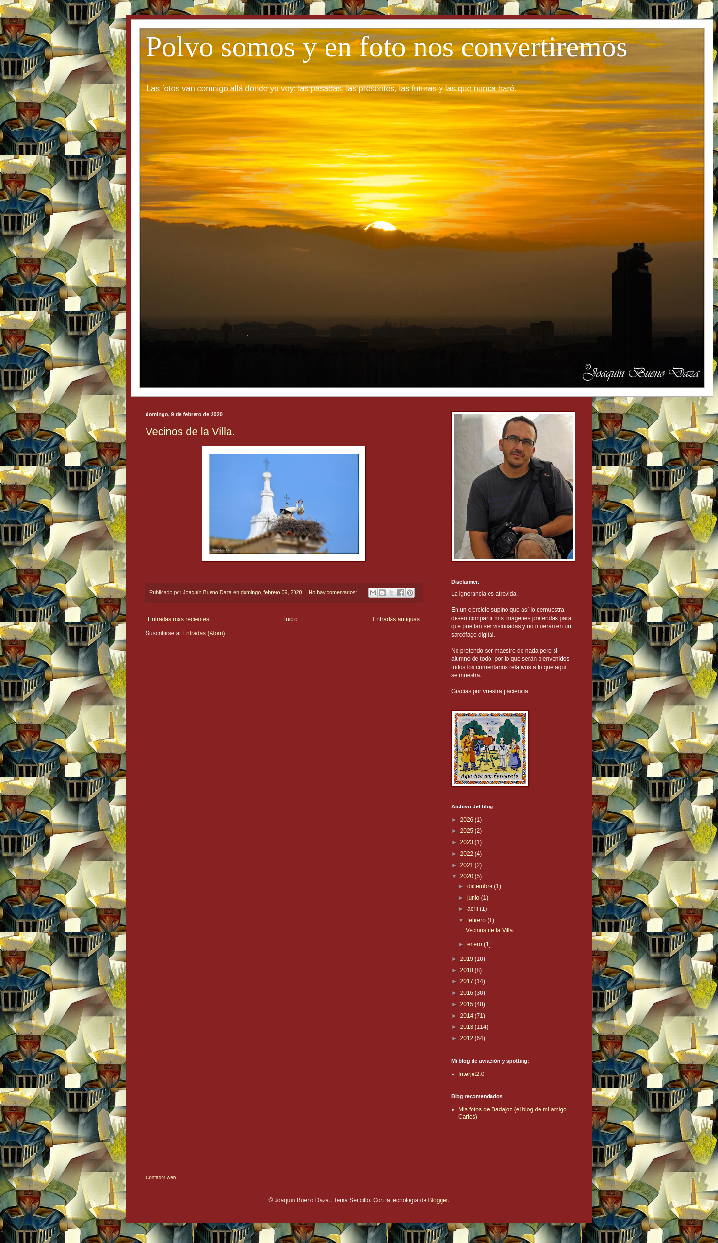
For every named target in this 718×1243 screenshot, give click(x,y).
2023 (467, 842)
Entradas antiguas (396, 619)
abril (473, 909)
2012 (467, 1038)
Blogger (438, 1200)
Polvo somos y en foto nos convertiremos (386, 47)
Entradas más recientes (178, 619)
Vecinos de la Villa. (190, 431)
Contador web (161, 1177)
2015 (467, 1004)
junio (474, 897)
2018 (467, 970)
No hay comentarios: (333, 592)
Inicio (291, 619)
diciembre (480, 886)
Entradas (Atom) (203, 633)
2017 (467, 981)
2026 (467, 819)
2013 (467, 1027)
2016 (467, 993)
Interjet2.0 (471, 1074)
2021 (467, 865)
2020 (467, 876)
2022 (467, 853)
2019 (467, 959)
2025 (467, 830)
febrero (477, 920)
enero (475, 944)
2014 (467, 1015)
